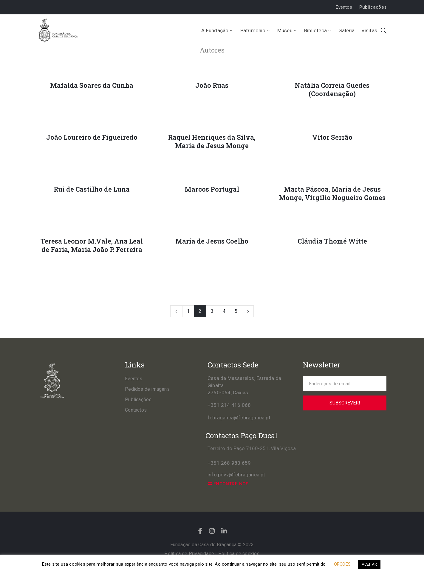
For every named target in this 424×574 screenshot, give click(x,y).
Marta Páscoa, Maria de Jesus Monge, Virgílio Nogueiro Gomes (332, 193)
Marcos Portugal (212, 189)
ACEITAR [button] (369, 564)
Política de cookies (239, 553)
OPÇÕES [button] (342, 564)
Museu (287, 30)
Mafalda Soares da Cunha (91, 85)
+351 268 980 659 (229, 463)
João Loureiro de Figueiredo (91, 137)
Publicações (138, 399)
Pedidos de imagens (147, 389)
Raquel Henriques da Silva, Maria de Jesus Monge (212, 141)
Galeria (346, 30)
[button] (343, 7)
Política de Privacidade (189, 553)
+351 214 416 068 (229, 405)
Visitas (369, 30)
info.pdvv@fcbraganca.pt (236, 475)
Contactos (136, 410)
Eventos (133, 378)
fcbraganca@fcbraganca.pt (239, 418)
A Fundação (217, 30)
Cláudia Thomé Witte (332, 241)
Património (255, 30)
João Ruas (211, 85)
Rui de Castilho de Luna (92, 189)
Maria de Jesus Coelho (211, 241)
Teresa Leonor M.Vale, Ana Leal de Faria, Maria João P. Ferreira (92, 245)
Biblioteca (318, 30)
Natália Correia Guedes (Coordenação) (332, 89)
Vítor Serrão (332, 137)
